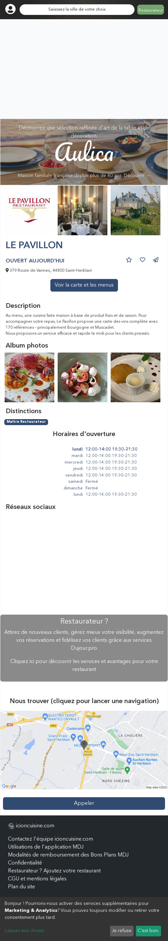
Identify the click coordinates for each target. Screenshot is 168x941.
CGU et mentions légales (37, 879)
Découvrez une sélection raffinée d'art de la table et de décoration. (84, 152)
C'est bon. (148, 930)
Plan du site (21, 887)
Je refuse (122, 930)
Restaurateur (151, 11)
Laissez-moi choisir (24, 930)
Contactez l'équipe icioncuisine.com (50, 839)
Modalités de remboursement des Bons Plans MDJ (68, 855)
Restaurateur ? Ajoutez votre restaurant (54, 871)
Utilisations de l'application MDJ (46, 847)
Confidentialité (25, 863)
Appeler (84, 803)
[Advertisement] (84, 69)
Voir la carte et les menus (84, 285)
